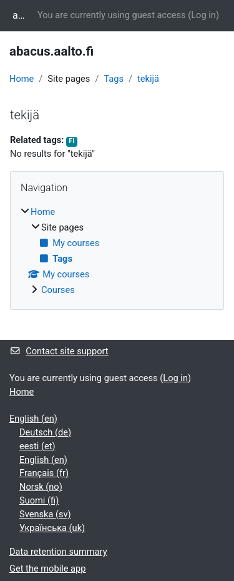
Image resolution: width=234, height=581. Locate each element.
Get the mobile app (47, 568)
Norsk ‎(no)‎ (40, 486)
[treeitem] (117, 251)
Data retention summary (58, 551)
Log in (203, 15)
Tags (114, 78)
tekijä (148, 78)
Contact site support (59, 351)
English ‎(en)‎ (33, 418)
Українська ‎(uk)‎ (52, 528)
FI (71, 141)
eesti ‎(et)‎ (37, 446)
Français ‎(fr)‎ (44, 473)
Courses (58, 289)
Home (21, 78)
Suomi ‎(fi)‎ (39, 500)
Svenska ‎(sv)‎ (45, 514)
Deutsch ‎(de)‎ (45, 432)
